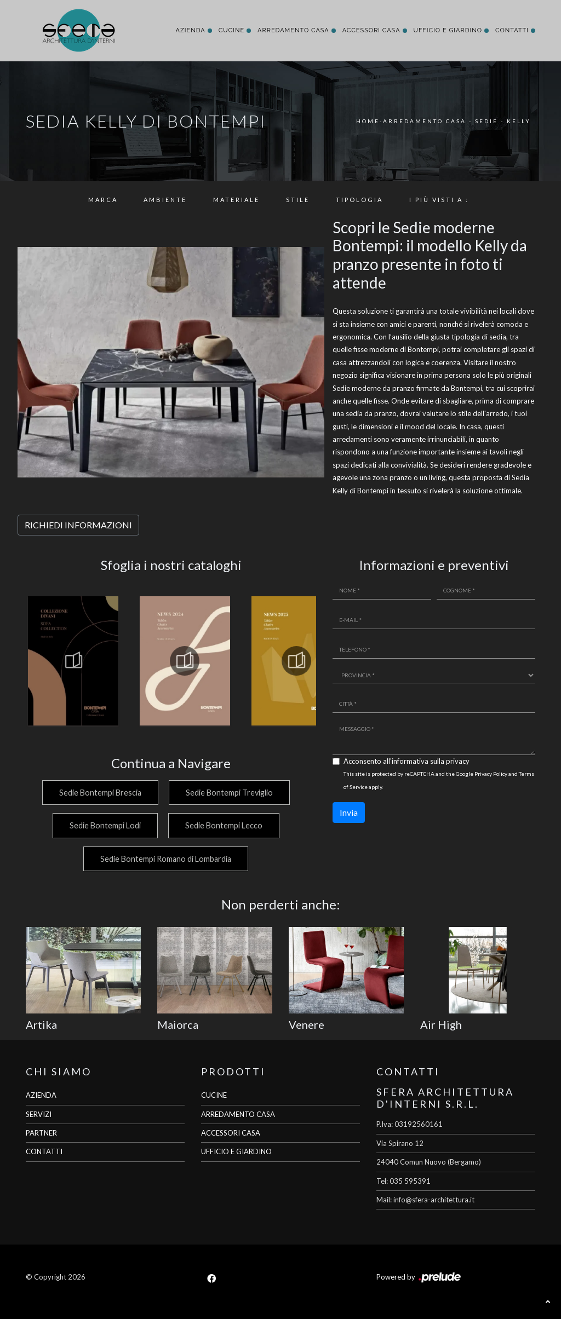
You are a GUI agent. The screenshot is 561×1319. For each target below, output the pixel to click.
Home (368, 121)
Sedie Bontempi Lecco (223, 825)
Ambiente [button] (165, 199)
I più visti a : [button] (439, 199)
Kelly (519, 121)
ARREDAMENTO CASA (238, 1114)
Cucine (231, 30)
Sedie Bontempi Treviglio (229, 792)
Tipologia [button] (359, 199)
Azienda (190, 30)
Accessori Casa (371, 30)
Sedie (486, 121)
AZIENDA (41, 1095)
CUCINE (214, 1095)
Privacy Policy (490, 773)
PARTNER (41, 1132)
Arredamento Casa (293, 30)
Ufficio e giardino (448, 30)
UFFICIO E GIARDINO (236, 1151)
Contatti (512, 30)
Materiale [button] (236, 199)
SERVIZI (38, 1114)
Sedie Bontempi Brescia (100, 792)
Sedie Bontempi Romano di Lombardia (165, 858)
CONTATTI (44, 1151)
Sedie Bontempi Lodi (104, 825)
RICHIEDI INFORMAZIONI (78, 525)
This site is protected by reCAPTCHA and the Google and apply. (439, 780)
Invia (349, 812)
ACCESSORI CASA (230, 1132)
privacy (458, 761)
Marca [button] (103, 199)
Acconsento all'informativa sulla (407, 761)
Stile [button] (298, 199)
